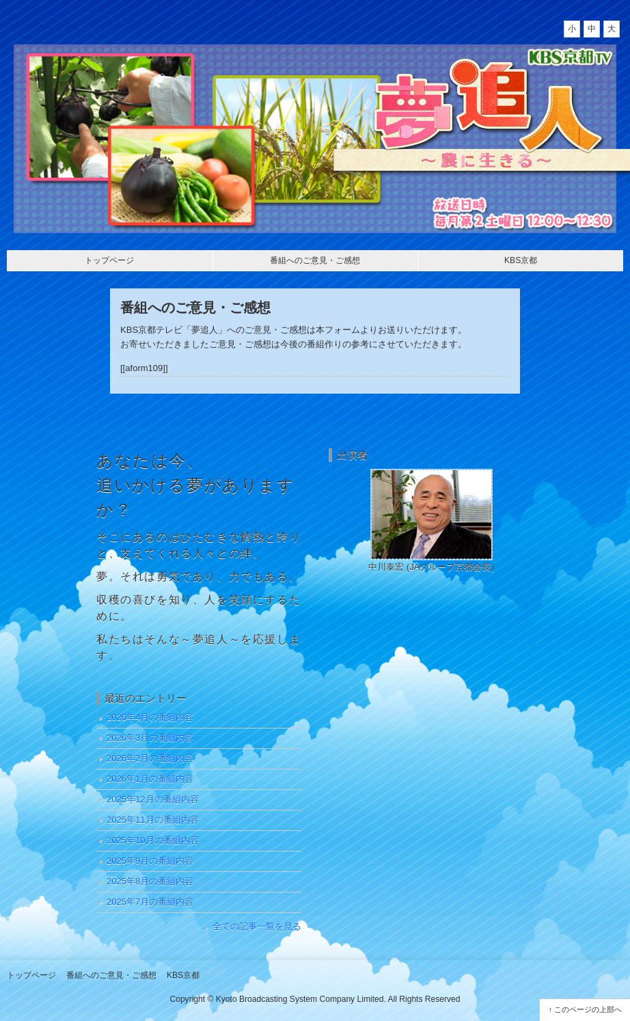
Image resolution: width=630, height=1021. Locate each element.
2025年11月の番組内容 (153, 820)
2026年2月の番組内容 (150, 758)
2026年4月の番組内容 (150, 717)
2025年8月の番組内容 (150, 881)
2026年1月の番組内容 (150, 779)
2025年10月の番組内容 (153, 840)
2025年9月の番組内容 (150, 861)
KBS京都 (520, 260)
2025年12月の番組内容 (153, 799)
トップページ (109, 260)
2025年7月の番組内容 (150, 902)
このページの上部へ (588, 1009)
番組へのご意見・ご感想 (315, 260)
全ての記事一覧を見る (257, 926)
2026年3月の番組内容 (150, 738)
